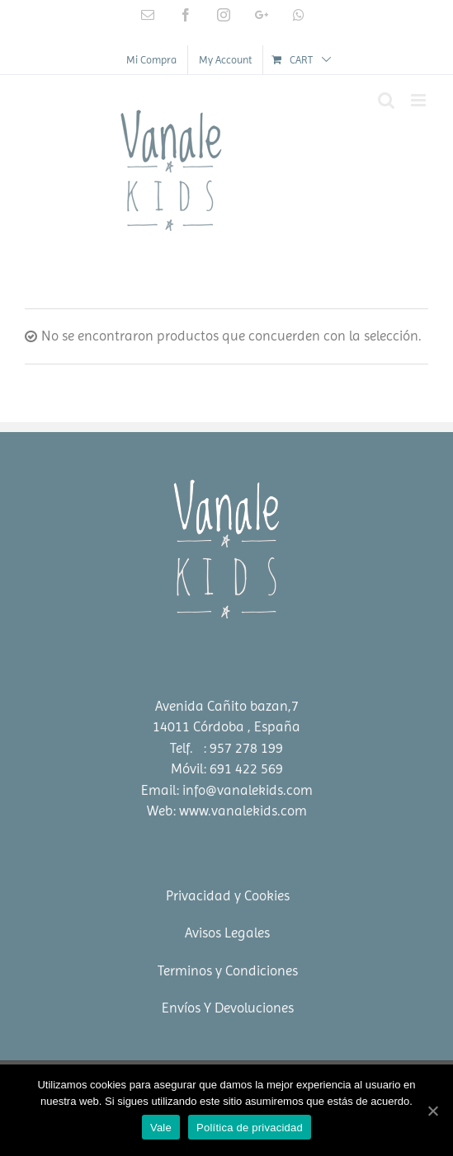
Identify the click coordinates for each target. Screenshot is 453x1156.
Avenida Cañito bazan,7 (227, 706)
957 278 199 (246, 748)
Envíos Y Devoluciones (228, 1007)
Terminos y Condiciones (228, 970)
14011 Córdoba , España (226, 726)
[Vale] (432, 1110)
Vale (161, 1127)
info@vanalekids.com (247, 790)
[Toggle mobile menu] (419, 100)
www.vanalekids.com (243, 810)
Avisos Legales (227, 932)
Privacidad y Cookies (228, 895)
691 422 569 (246, 768)
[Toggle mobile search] (386, 100)
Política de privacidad (249, 1127)
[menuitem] (151, 59)
